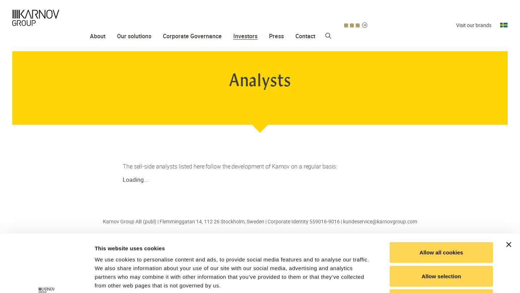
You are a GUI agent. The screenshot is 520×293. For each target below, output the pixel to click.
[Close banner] (508, 190)
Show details (379, 279)
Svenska (504, 14)
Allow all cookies (441, 198)
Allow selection (441, 222)
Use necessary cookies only (441, 245)
